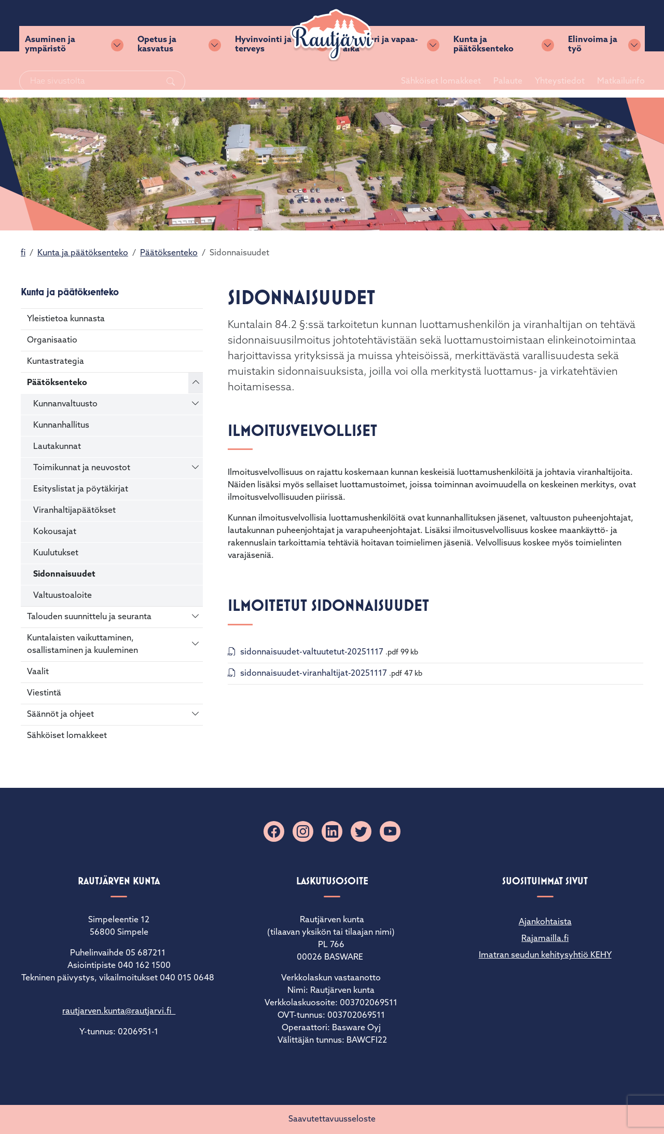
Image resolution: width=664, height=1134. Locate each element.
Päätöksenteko (169, 253)
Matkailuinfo (607, 29)
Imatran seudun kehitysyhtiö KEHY (545, 955)
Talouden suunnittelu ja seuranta (89, 617)
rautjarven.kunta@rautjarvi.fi (118, 1011)
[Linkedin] (332, 831)
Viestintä (44, 693)
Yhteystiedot (546, 29)
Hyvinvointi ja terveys (264, 78)
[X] (361, 831)
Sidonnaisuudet (64, 574)
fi (23, 253)
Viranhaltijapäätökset (74, 511)
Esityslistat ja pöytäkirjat (80, 489)
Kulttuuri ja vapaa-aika (380, 78)
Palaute (493, 29)
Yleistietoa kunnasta (66, 319)
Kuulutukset (55, 553)
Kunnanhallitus (61, 425)
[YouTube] (390, 831)
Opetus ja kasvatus (158, 78)
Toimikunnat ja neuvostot (81, 468)
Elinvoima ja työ (591, 78)
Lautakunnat (57, 447)
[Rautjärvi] (332, 37)
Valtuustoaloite (62, 596)
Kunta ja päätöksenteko (483, 78)
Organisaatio (52, 340)
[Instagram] (303, 831)
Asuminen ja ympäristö (51, 78)
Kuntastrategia (55, 362)
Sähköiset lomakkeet (427, 29)
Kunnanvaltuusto (65, 404)
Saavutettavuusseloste (332, 1119)
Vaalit (38, 672)
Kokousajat (54, 532)
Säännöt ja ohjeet (60, 715)
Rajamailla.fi (545, 939)
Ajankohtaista (545, 922)
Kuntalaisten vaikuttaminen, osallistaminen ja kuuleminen (82, 644)
